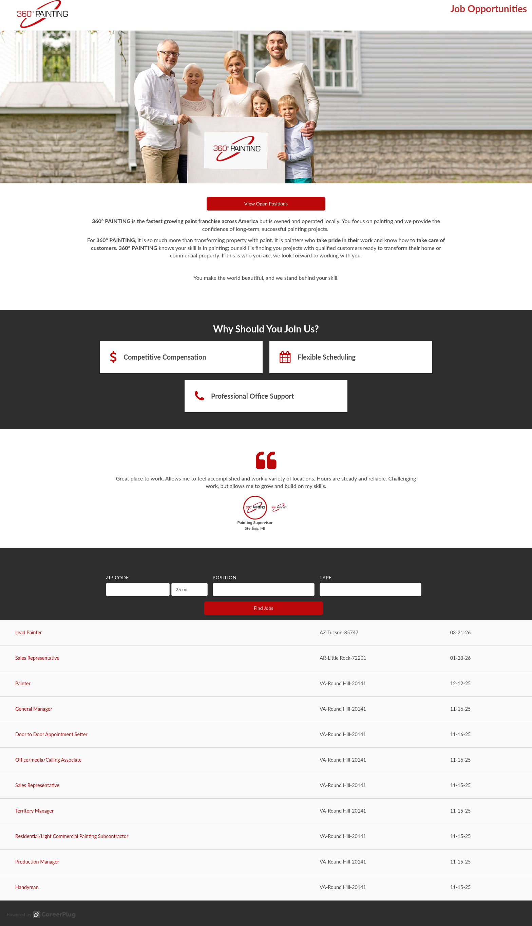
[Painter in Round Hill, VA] (266, 684)
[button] (255, 515)
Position (225, 577)
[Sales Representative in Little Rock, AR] (266, 658)
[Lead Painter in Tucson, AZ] (266, 633)
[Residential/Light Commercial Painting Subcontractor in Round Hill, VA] (266, 837)
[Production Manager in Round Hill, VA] (266, 862)
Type (326, 577)
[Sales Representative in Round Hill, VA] (266, 786)
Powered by (41, 914)
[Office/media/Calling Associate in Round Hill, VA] (266, 760)
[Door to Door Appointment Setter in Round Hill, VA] (266, 735)
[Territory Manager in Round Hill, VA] (266, 811)
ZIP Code (117, 577)
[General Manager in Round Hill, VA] (266, 709)
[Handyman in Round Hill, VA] (266, 888)
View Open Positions (266, 203)
